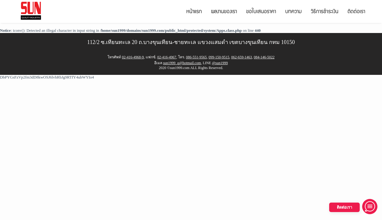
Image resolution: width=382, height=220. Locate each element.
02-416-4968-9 (133, 57)
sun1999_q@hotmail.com (182, 63)
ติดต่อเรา (356, 12)
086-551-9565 (196, 57)
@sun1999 (220, 63)
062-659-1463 (241, 57)
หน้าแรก (194, 12)
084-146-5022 (264, 57)
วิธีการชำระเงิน (324, 12)
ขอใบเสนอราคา (261, 12)
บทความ (293, 12)
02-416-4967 (166, 57)
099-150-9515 (219, 57)
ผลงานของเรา (224, 12)
